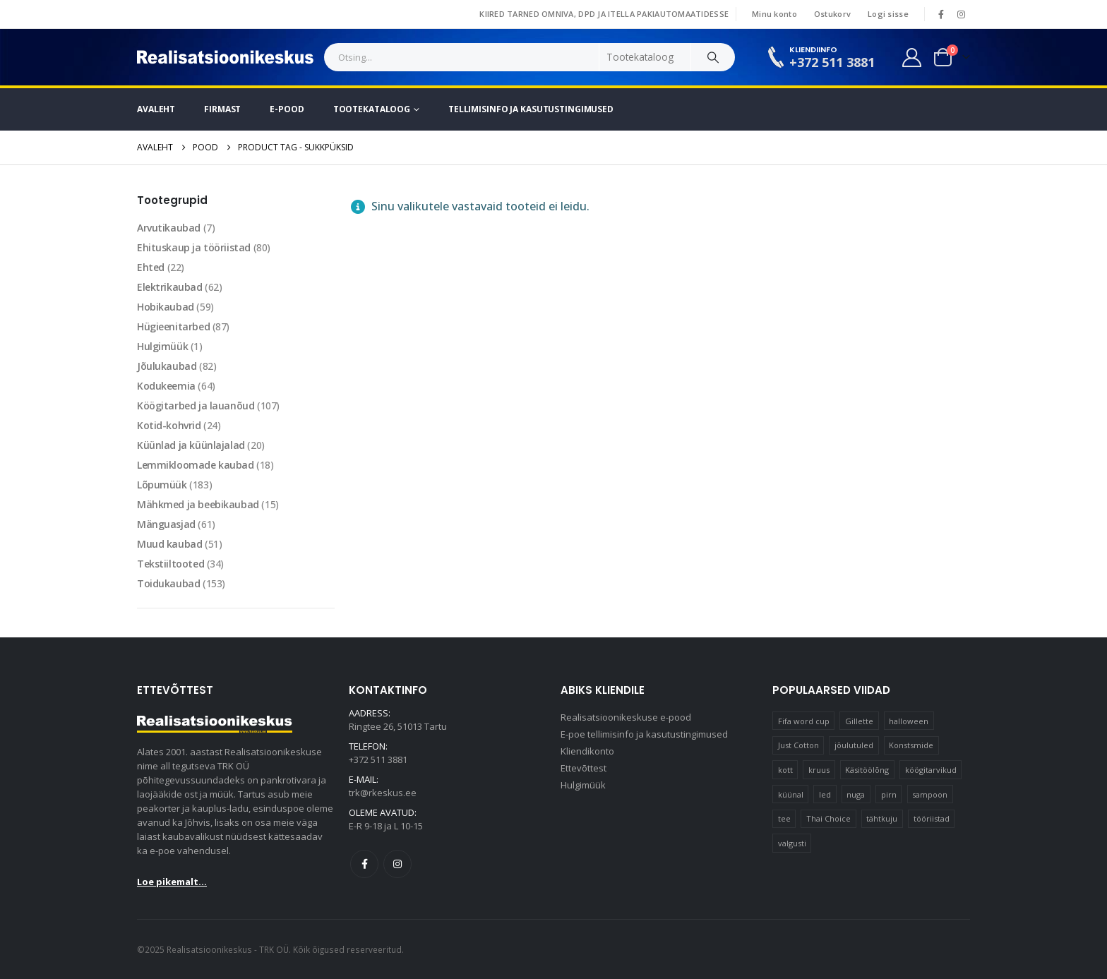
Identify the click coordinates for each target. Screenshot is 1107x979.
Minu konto (774, 13)
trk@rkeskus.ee (383, 792)
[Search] (713, 57)
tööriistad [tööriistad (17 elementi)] (932, 818)
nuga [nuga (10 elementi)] (855, 794)
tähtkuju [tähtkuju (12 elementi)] (881, 818)
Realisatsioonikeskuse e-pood (626, 717)
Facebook (364, 864)
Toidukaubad (168, 583)
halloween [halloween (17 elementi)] (908, 721)
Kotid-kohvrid (169, 425)
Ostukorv (832, 13)
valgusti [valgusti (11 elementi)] (792, 843)
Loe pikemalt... (172, 881)
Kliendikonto (587, 751)
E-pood (287, 109)
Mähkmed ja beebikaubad (198, 504)
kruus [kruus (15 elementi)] (819, 769)
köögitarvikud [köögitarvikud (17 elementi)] (931, 769)
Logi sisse (888, 13)
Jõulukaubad (166, 366)
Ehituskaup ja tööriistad (194, 247)
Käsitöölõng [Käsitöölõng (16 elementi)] (867, 769)
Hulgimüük (162, 346)
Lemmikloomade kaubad (195, 465)
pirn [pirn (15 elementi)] (889, 794)
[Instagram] (961, 14)
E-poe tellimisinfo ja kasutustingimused (644, 734)
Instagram (397, 864)
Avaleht (156, 109)
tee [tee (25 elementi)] (784, 818)
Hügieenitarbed (173, 326)
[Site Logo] (225, 57)
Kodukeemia (166, 385)
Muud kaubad (169, 544)
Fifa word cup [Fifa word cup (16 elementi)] (804, 721)
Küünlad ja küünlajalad (191, 445)
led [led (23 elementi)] (825, 794)
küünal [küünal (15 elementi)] (790, 794)
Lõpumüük (162, 484)
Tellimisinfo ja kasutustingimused (531, 109)
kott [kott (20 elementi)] (785, 769)
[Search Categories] (645, 57)
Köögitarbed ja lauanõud (195, 405)
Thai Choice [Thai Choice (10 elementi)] (828, 818)
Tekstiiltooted (170, 563)
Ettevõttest (583, 768)
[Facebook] (941, 14)
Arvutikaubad (169, 227)
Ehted (150, 267)
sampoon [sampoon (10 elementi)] (929, 794)
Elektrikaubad (170, 287)
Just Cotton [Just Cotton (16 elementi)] (798, 745)
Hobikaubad (165, 306)
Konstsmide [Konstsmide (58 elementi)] (911, 745)
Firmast (222, 109)
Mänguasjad (166, 524)
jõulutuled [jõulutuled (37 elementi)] (853, 745)
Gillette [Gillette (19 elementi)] (859, 721)
